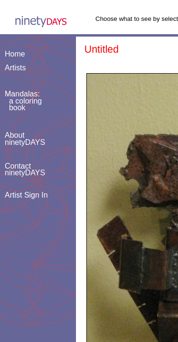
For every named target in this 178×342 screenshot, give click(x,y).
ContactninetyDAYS (25, 169)
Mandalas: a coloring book (23, 101)
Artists (15, 68)
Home (15, 54)
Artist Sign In (26, 195)
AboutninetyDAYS (25, 138)
